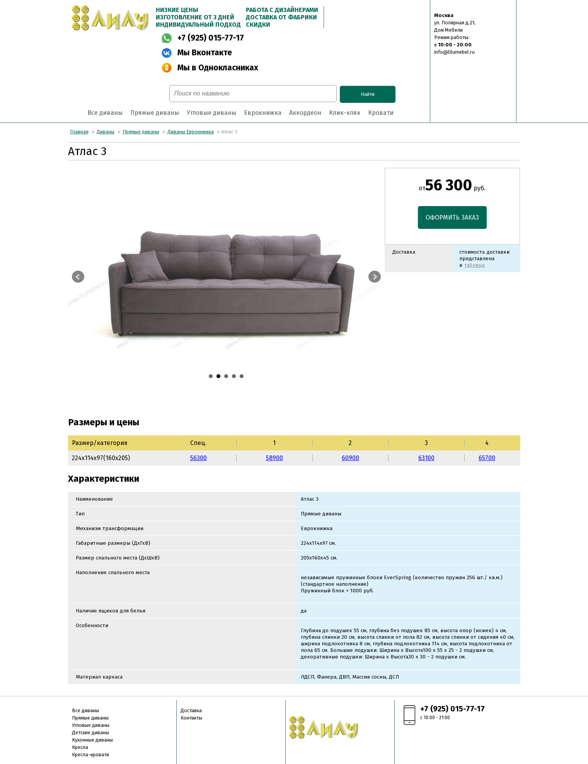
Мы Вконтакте (204, 52)
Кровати (381, 112)
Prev (78, 277)
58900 (274, 458)
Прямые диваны (154, 112)
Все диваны (105, 112)
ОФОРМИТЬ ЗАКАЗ (452, 217)
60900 (350, 458)
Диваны (105, 132)
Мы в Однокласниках (217, 68)
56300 (198, 458)
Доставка (191, 710)
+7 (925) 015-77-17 (210, 38)
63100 (426, 458)
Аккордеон (305, 112)
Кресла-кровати (90, 754)
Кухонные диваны (92, 740)
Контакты (191, 718)
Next (374, 277)
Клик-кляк (344, 112)
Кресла (80, 747)
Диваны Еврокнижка (190, 132)
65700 (487, 458)
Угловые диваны (211, 112)
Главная (79, 132)
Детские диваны (90, 732)
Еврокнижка (262, 112)
